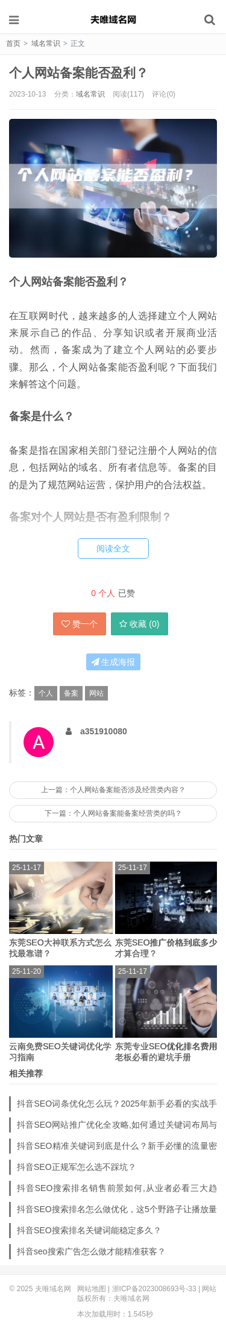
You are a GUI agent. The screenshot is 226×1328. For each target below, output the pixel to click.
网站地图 (91, 1289)
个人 (46, 693)
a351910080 (103, 731)
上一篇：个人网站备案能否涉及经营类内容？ (113, 790)
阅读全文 (113, 548)
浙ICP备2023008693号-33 (154, 1289)
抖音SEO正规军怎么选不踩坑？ (76, 1167)
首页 (13, 43)
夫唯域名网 (113, 19)
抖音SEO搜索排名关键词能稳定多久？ (89, 1230)
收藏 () (139, 624)
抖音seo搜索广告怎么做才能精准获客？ (91, 1251)
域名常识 (45, 43)
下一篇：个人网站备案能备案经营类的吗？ (113, 813)
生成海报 (113, 662)
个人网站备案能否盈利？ (78, 73)
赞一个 (79, 624)
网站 (96, 693)
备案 (71, 693)
